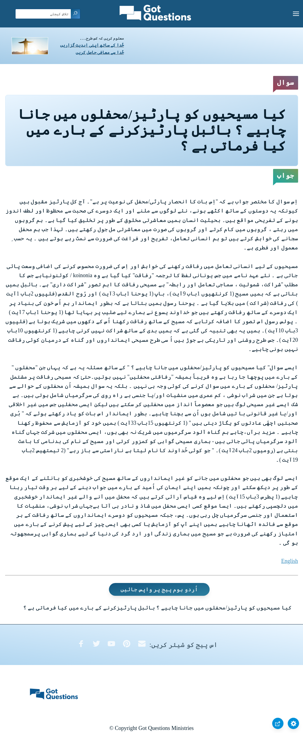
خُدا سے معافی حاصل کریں (100, 52)
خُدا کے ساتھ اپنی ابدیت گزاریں (92, 45)
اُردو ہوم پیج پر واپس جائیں (159, 589)
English (289, 561)
